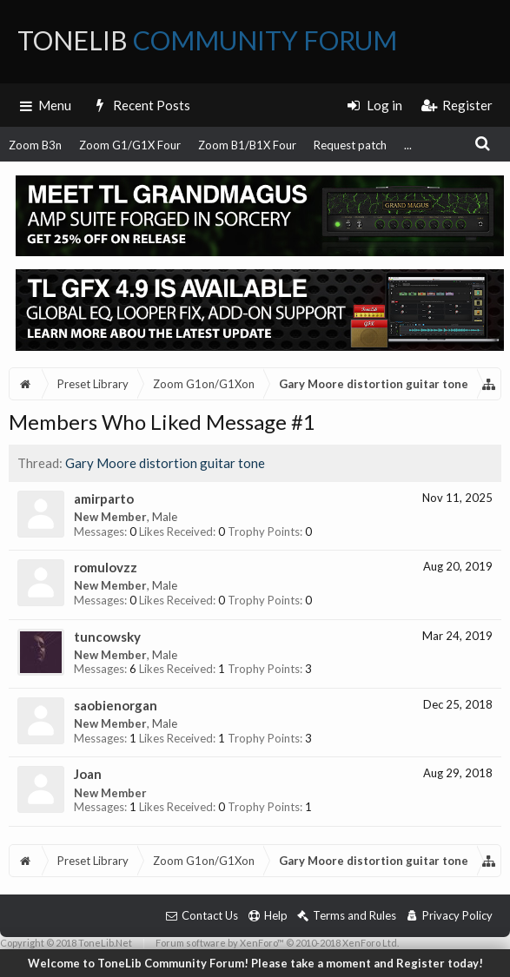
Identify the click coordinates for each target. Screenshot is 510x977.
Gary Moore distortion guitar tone (165, 463)
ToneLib (207, 40)
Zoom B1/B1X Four (247, 145)
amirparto (104, 498)
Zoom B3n (35, 145)
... (408, 145)
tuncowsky (107, 636)
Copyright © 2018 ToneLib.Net (66, 942)
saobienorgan (115, 705)
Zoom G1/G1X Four (130, 145)
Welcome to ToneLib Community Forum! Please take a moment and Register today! (255, 963)
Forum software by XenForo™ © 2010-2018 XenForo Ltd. (277, 942)
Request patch (350, 145)
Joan (88, 774)
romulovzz (105, 567)
